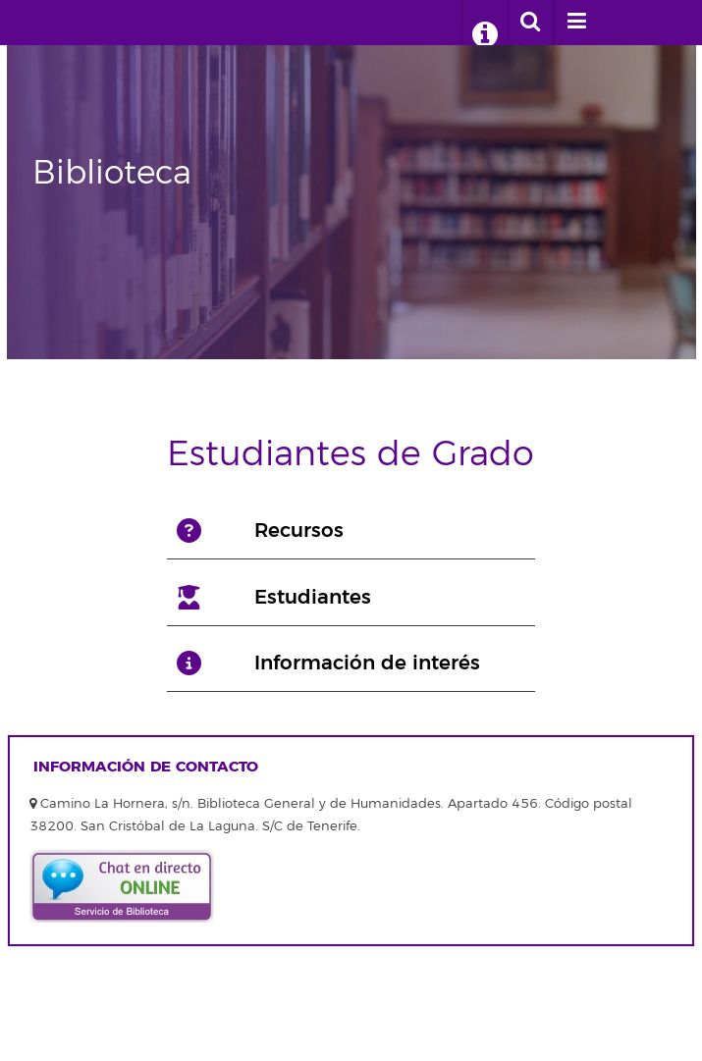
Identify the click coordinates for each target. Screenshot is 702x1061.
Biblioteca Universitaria (105, 22)
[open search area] (530, 22)
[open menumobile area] (576, 22)
